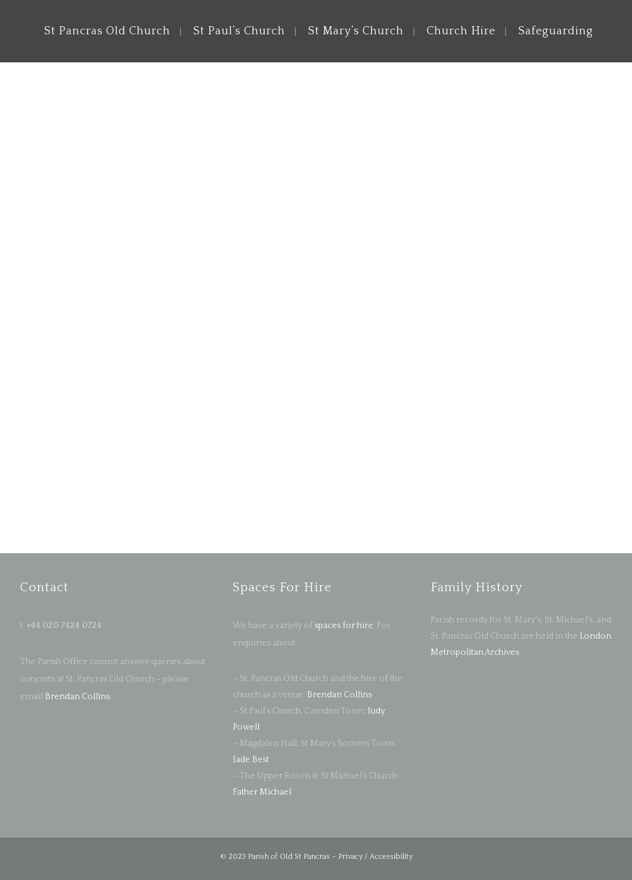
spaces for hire (343, 626)
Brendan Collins (76, 697)
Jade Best (251, 760)
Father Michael (262, 792)
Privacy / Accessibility (375, 857)
